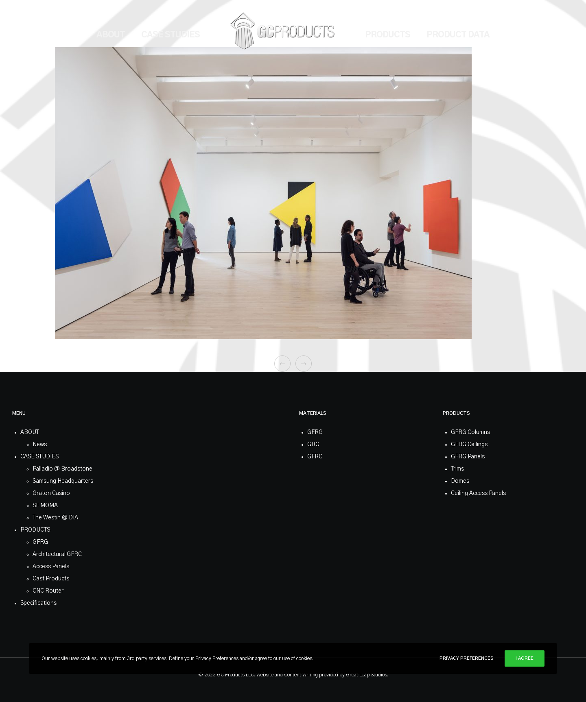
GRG (313, 444)
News (40, 444)
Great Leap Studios (366, 674)
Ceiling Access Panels (478, 493)
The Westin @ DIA (55, 518)
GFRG (40, 542)
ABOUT (29, 432)
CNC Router (48, 591)
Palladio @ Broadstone (62, 469)
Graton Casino (51, 493)
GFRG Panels (468, 457)
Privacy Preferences (467, 658)
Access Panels (51, 566)
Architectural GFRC (57, 554)
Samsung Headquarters (63, 481)
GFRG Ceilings (469, 444)
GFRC (314, 457)
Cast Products (51, 579)
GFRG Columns (470, 432)
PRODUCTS (35, 530)
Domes (460, 481)
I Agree (525, 658)
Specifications (38, 603)
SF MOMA (45, 505)
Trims (457, 469)
